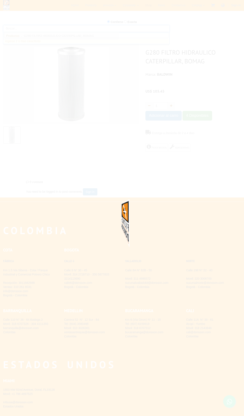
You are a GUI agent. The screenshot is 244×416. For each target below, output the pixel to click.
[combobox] (86, 35)
